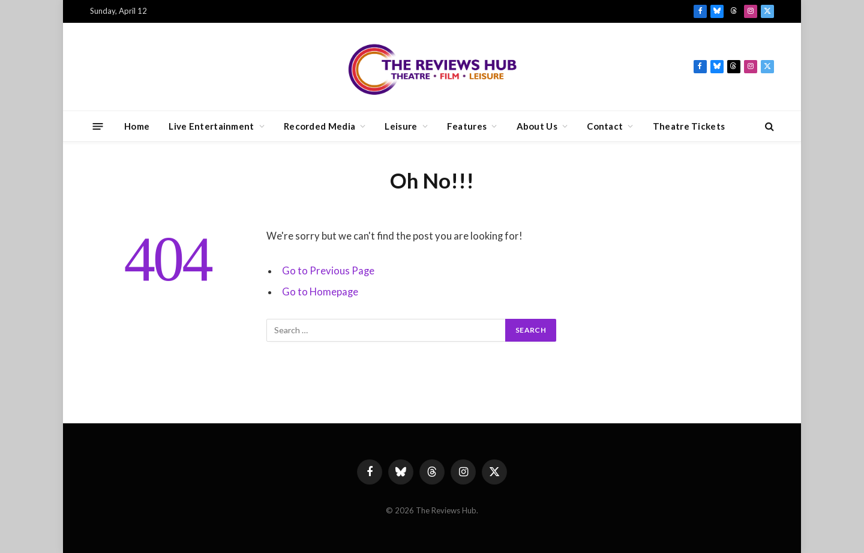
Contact (605, 126)
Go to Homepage (320, 292)
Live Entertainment (211, 126)
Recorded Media (319, 126)
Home (136, 126)
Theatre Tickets (689, 126)
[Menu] (98, 125)
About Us (537, 126)
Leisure (401, 126)
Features (467, 126)
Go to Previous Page (328, 271)
